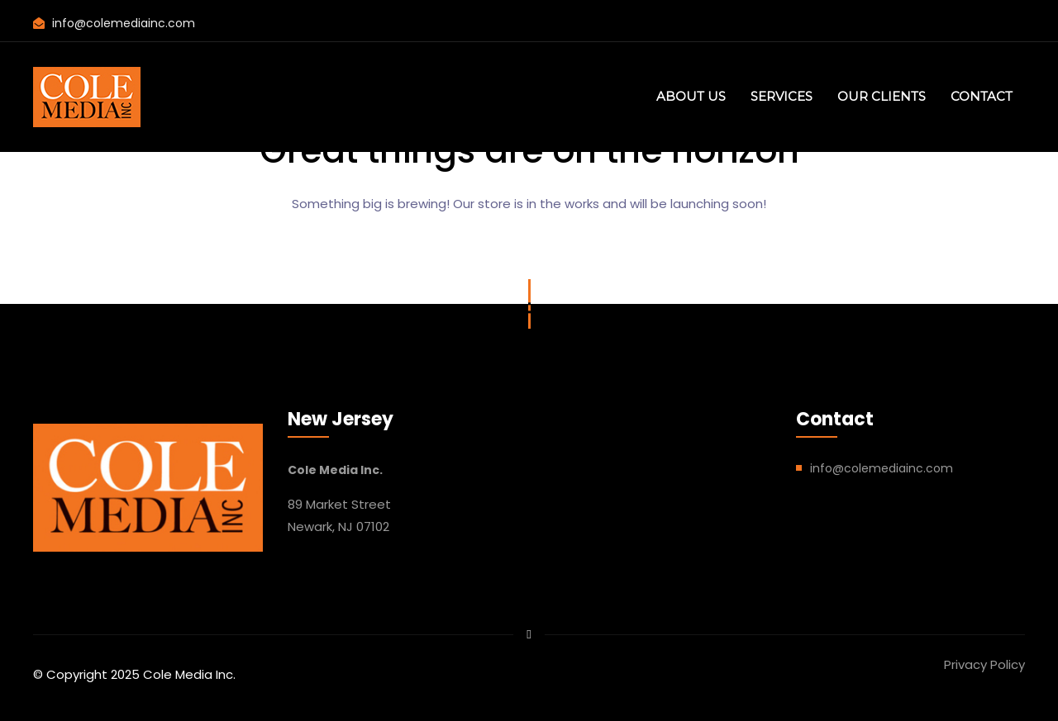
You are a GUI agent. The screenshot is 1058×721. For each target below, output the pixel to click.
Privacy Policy (984, 664)
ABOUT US (691, 96)
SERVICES (782, 96)
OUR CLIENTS (881, 96)
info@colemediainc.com (123, 23)
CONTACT (982, 96)
